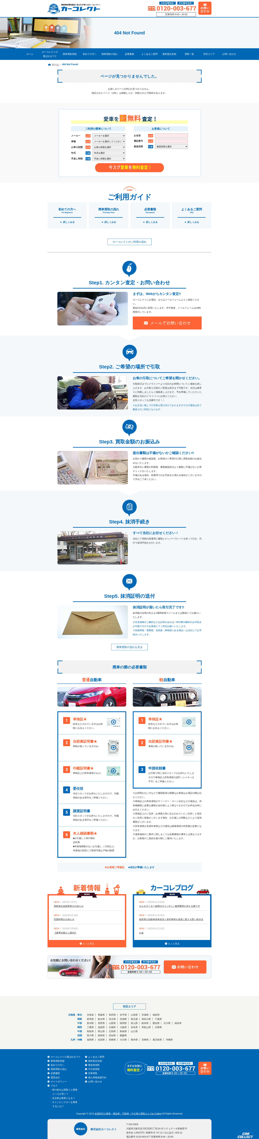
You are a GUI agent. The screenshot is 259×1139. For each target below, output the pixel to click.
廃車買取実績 (70, 54)
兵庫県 (158, 1027)
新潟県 (90, 1023)
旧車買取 (92, 1073)
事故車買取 (94, 1065)
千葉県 (158, 1019)
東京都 (134, 1019)
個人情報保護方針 (97, 1077)
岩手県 (123, 1014)
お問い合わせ (229, 54)
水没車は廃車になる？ (63, 1098)
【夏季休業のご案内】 (65, 932)
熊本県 (134, 1039)
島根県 (123, 1031)
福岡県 (90, 1039)
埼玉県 (112, 1019)
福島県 (156, 1014)
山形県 (134, 1014)
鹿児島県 (157, 1039)
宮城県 (145, 1014)
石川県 (167, 1023)
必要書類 (129, 54)
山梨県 (112, 1023)
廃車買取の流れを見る (129, 647)
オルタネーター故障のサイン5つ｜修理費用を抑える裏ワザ (169, 906)
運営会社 (55, 1077)
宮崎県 (145, 1039)
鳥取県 (90, 1031)
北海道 (90, 1014)
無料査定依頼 (169, 54)
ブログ (54, 1085)
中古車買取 (94, 1069)
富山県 (134, 1023)
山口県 (134, 1031)
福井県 (178, 1023)
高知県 (112, 1035)
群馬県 (90, 1019)
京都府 (112, 1027)
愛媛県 (123, 1035)
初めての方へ (90, 54)
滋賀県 (101, 1027)
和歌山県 (146, 1027)
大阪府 (123, 1027)
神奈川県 (146, 1019)
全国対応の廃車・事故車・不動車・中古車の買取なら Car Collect (128, 1113)
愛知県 (156, 1023)
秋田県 (112, 1014)
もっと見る (87, 943)
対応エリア (209, 54)
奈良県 (134, 1027)
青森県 (101, 1014)
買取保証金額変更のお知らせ (69, 906)
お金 (141, 932)
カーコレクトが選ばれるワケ (50, 54)
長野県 (101, 1023)
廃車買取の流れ (109, 54)
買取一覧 (189, 54)
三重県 (90, 1027)
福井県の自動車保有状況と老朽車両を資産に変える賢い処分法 (171, 919)
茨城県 (123, 1019)
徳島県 (101, 1035)
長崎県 (112, 1039)
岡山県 (101, 1031)
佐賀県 (101, 1039)
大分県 (123, 1039)
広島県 (112, 1031)
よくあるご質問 (149, 54)
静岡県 (123, 1023)
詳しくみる (69, 222)
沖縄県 (169, 1039)
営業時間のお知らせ (64, 919)
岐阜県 (145, 1023)
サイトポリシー (59, 1081)
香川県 (90, 1035)
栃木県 (101, 1019)
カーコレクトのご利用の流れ (129, 241)
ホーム (29, 54)
